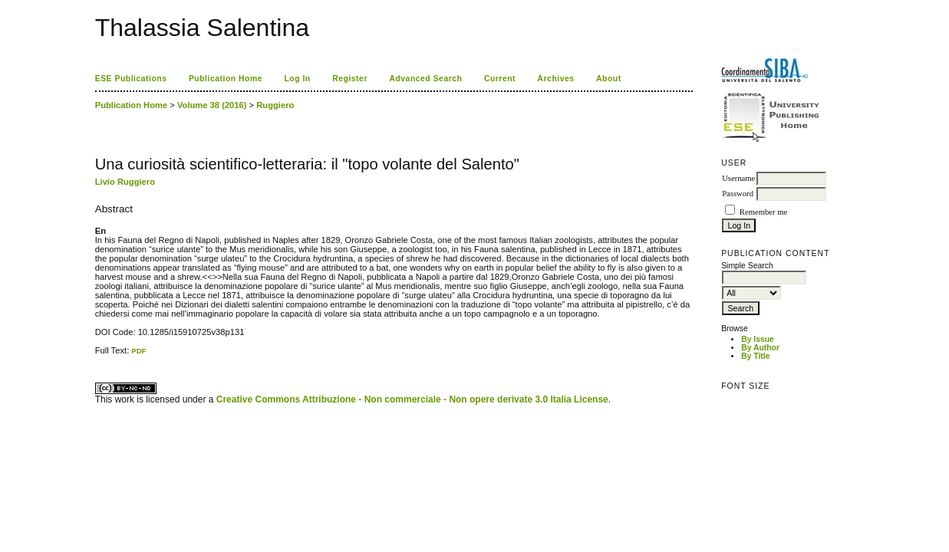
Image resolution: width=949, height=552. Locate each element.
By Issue (757, 339)
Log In (297, 78)
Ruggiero (275, 105)
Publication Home (225, 78)
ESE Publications (131, 78)
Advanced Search (425, 78)
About (608, 78)
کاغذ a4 (96, 355)
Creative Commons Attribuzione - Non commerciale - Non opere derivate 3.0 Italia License (412, 399)
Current (500, 78)
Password (737, 193)
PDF (138, 351)
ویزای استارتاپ (99, 355)
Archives (556, 78)
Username (738, 178)
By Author (760, 347)
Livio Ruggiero (125, 181)
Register (349, 78)
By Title (755, 356)
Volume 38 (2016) (212, 105)
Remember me (763, 212)
